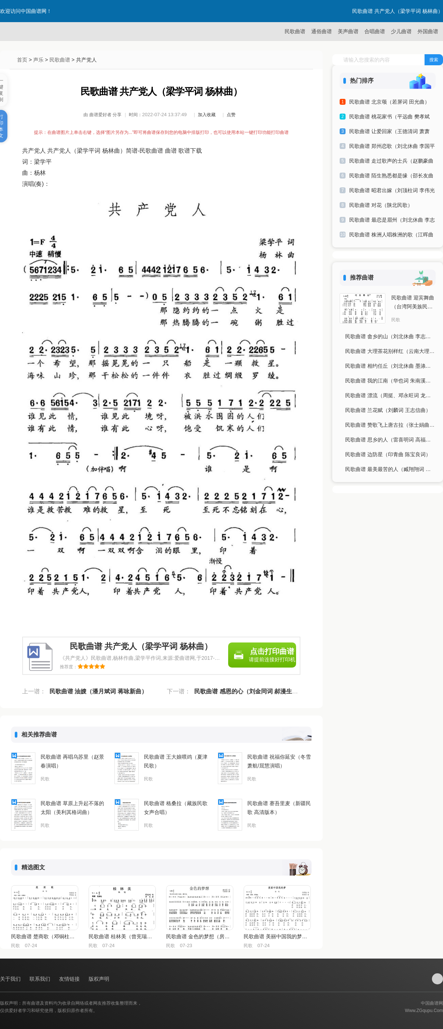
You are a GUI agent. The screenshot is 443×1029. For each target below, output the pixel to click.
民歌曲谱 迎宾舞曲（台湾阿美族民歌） (412, 303)
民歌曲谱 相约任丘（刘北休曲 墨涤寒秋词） (390, 366)
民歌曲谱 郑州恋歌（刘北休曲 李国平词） (392, 147)
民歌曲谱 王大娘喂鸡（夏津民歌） (175, 761)
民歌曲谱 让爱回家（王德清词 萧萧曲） (389, 132)
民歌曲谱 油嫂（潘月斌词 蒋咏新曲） (98, 691)
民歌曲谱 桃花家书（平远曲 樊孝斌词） (389, 118)
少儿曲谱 (401, 31)
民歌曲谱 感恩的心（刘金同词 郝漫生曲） (249, 691)
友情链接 (70, 979)
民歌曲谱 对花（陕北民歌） (381, 205)
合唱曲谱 (374, 31)
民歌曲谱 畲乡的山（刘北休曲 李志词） (390, 336)
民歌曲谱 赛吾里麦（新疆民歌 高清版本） (279, 807)
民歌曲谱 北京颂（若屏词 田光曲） (389, 102)
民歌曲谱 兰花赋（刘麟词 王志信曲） (388, 410)
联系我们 (41, 979)
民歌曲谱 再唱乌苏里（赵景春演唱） (72, 761)
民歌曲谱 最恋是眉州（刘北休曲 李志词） (392, 221)
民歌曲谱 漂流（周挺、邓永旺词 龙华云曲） (390, 395)
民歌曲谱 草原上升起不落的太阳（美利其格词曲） (72, 807)
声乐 (38, 60)
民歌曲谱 (295, 31)
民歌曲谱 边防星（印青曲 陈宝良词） (388, 454)
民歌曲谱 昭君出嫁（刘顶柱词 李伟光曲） (392, 191)
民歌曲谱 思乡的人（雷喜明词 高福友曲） (390, 440)
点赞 (231, 114)
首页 (22, 60)
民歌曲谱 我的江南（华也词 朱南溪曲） (390, 381)
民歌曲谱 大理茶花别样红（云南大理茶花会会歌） (390, 351)
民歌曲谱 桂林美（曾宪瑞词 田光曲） (122, 936)
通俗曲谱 (321, 31)
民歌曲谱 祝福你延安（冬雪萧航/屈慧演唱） (279, 761)
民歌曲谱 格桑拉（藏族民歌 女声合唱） (175, 807)
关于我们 (11, 979)
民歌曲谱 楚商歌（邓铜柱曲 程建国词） (44, 936)
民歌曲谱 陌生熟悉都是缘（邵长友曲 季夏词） (391, 177)
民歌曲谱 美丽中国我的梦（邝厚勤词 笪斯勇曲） (277, 936)
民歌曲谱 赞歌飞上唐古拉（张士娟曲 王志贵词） (390, 425)
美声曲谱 (348, 31)
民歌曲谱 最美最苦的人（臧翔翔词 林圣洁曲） (390, 469)
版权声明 (99, 979)
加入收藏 (207, 114)
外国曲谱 (428, 31)
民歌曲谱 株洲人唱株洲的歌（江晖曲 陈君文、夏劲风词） (391, 236)
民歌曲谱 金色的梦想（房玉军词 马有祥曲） (199, 936)
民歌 (45, 779)
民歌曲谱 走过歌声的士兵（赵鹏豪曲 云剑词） (391, 162)
